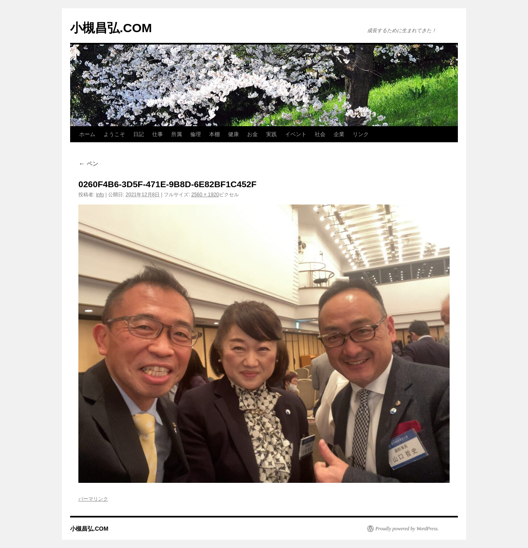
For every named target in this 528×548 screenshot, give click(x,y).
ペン (88, 163)
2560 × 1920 (205, 195)
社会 (320, 134)
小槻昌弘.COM (111, 28)
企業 (339, 134)
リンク (361, 134)
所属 (176, 134)
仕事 (157, 134)
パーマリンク (93, 499)
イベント (295, 134)
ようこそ (114, 134)
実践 (271, 134)
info (100, 195)
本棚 (214, 134)
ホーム (87, 134)
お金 (252, 134)
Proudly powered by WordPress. (407, 529)
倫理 (195, 134)
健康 (233, 134)
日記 (138, 134)
